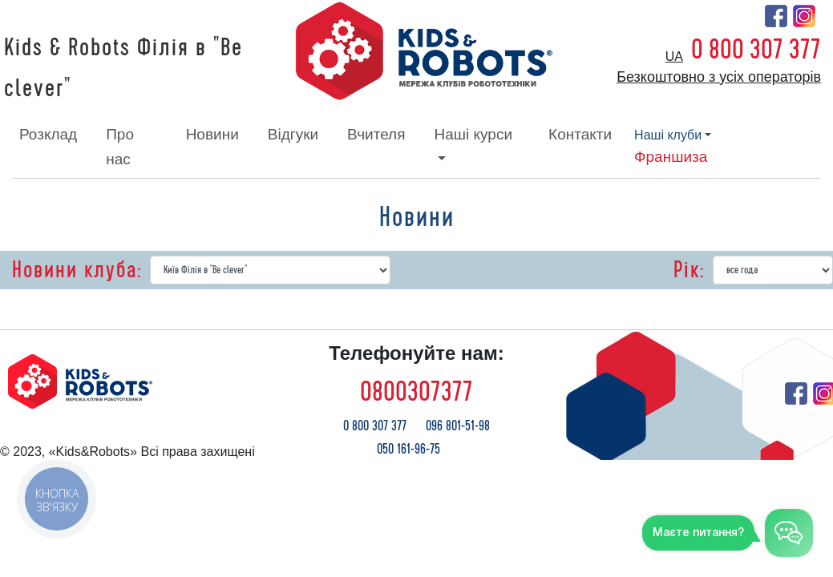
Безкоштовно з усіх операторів (719, 77)
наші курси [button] (473, 134)
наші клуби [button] (668, 135)
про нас (120, 146)
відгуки (293, 134)
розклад (48, 134)
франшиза (670, 156)
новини (212, 134)
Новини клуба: (77, 270)
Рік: (689, 270)
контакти (580, 134)
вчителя (376, 134)
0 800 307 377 (756, 49)
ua (674, 56)
